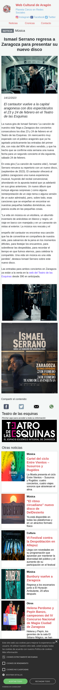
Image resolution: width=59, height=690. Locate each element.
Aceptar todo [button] (15, 681)
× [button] (56, 641)
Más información (10, 652)
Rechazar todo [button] (42, 681)
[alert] (29, 664)
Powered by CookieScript (11, 687)
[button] (29, 674)
